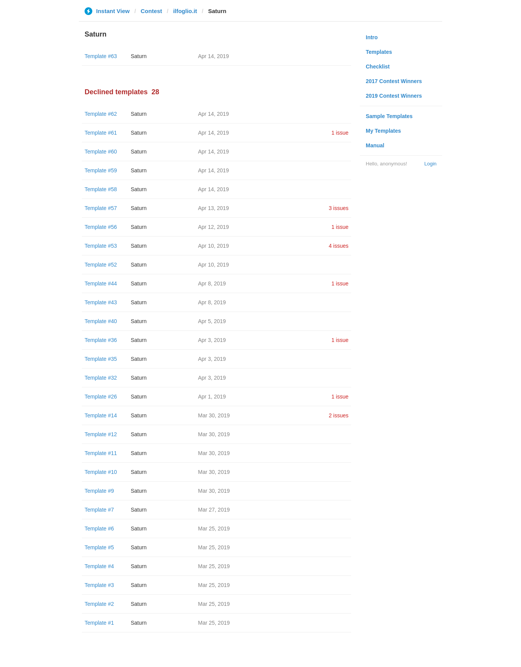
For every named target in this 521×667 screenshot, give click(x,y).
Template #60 (101, 151)
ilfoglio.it (185, 11)
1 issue (339, 133)
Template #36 (101, 340)
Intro (372, 37)
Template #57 (101, 208)
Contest (151, 11)
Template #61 (101, 133)
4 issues (338, 246)
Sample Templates (389, 116)
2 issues (338, 415)
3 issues (338, 208)
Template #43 (101, 302)
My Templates (383, 131)
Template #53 (101, 246)
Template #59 (101, 170)
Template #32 (101, 378)
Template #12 (101, 434)
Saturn (138, 56)
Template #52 (101, 265)
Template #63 (101, 56)
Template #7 (99, 510)
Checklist (378, 66)
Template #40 (101, 321)
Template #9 (99, 491)
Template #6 (99, 528)
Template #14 (101, 415)
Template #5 (99, 547)
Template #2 (99, 604)
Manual (375, 145)
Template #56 (101, 227)
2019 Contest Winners (394, 96)
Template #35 (101, 359)
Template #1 (99, 623)
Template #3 (99, 585)
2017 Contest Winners (394, 81)
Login (430, 164)
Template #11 (101, 453)
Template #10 (101, 472)
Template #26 (101, 397)
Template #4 (99, 566)
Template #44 (101, 283)
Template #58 (101, 189)
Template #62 (101, 114)
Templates (379, 52)
